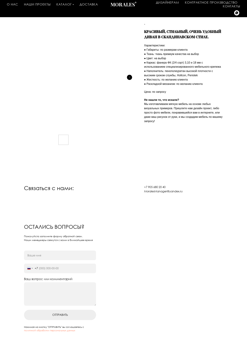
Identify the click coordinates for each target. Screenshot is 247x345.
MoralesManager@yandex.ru (163, 191)
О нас (12, 4)
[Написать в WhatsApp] (236, 12)
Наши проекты (37, 4)
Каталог (64, 4)
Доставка (89, 4)
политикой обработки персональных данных (49, 330)
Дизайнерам (167, 2)
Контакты (231, 6)
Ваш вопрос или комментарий (48, 279)
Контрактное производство (211, 2)
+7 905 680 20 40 (155, 187)
